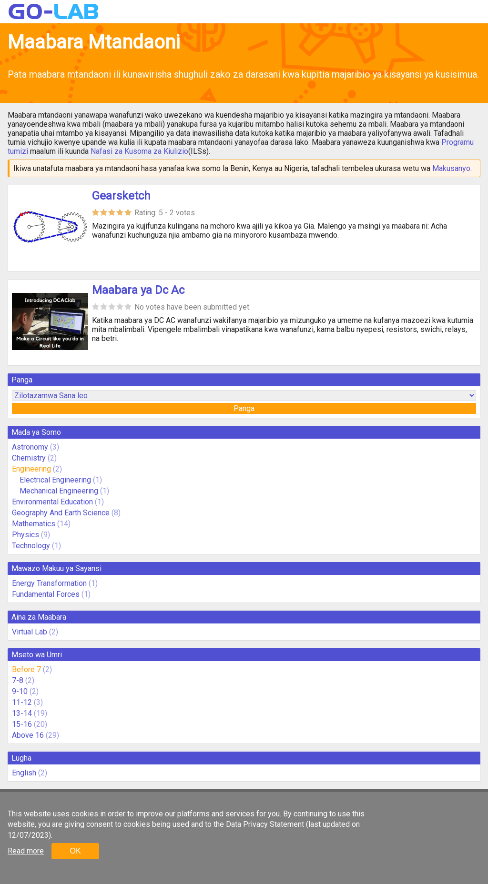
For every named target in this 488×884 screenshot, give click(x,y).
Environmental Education (52, 501)
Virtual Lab (29, 631)
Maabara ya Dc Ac (138, 290)
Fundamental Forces (46, 594)
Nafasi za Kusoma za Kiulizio (139, 151)
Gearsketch (121, 195)
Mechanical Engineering (59, 490)
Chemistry (29, 457)
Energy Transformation (49, 583)
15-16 (22, 724)
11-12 (22, 702)
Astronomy (30, 447)
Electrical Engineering (55, 479)
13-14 (22, 713)
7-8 (17, 680)
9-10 (20, 691)
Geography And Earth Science (61, 512)
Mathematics (33, 523)
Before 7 (26, 669)
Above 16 (28, 735)
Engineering (31, 468)
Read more (26, 850)
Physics (25, 534)
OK (75, 851)
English (24, 772)
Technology (31, 545)
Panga (244, 408)
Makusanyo (451, 168)
